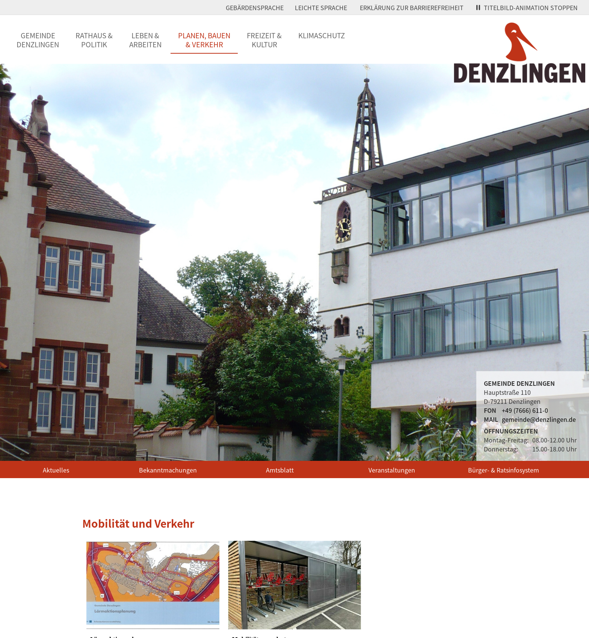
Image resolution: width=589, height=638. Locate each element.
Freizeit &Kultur (264, 40)
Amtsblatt (280, 469)
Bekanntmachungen (168, 469)
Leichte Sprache (321, 7)
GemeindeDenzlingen (38, 40)
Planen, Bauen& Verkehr (204, 40)
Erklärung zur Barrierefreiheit (412, 7)
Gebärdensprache (255, 7)
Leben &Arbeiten (145, 40)
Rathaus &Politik (94, 40)
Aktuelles (56, 469)
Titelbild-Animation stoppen (527, 7)
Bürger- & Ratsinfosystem (503, 469)
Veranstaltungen (392, 469)
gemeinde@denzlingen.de (539, 419)
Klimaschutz (321, 35)
